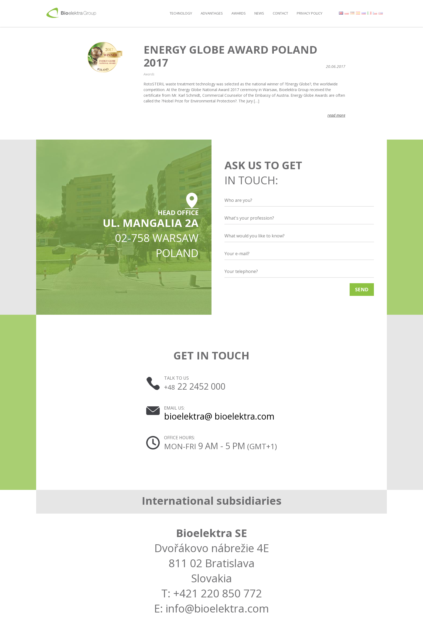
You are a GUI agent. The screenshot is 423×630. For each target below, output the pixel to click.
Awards (238, 13)
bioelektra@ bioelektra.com (219, 416)
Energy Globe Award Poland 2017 (230, 56)
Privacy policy (309, 13)
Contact (280, 13)
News (259, 13)
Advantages (212, 13)
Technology (181, 13)
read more (336, 115)
